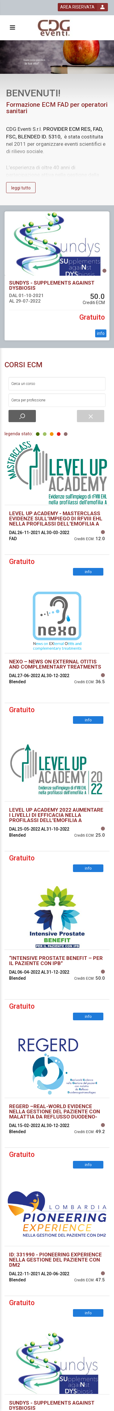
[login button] (83, 7)
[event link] (57, 243)
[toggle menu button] (12, 28)
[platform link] (55, 28)
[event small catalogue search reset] (90, 416)
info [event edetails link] (101, 333)
